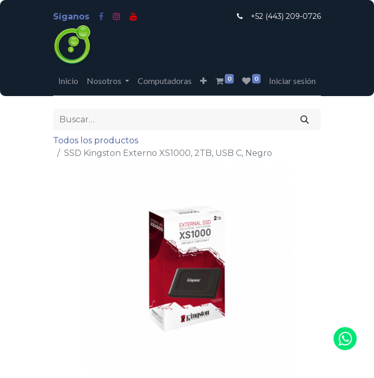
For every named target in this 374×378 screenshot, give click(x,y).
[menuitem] (68, 80)
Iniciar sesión (292, 81)
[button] (203, 80)
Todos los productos (95, 140)
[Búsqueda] (305, 119)
